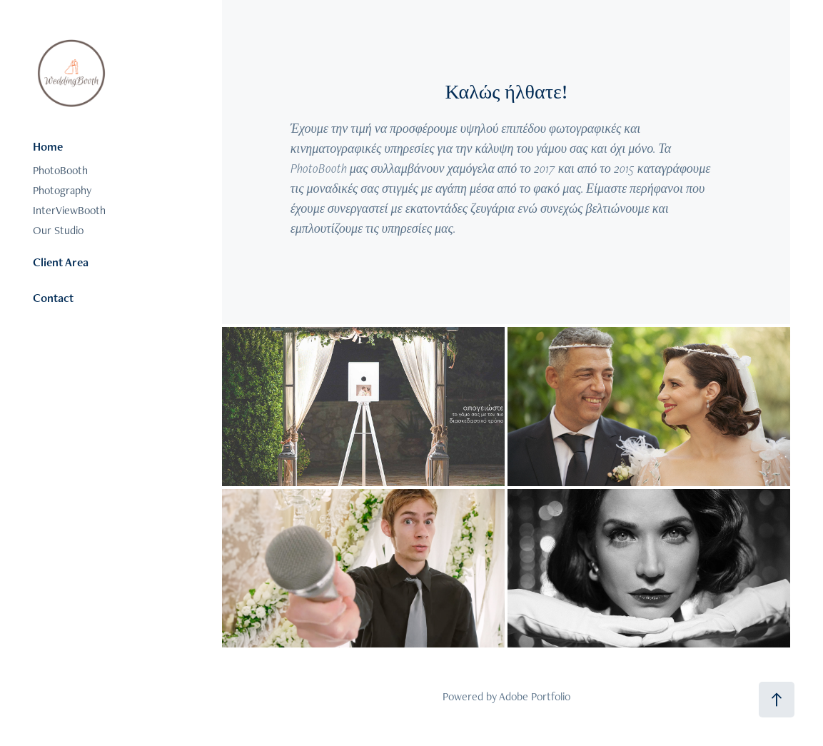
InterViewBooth (69, 210)
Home (48, 146)
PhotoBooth (60, 170)
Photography (62, 190)
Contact (53, 298)
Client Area (61, 262)
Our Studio (58, 230)
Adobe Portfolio (534, 696)
